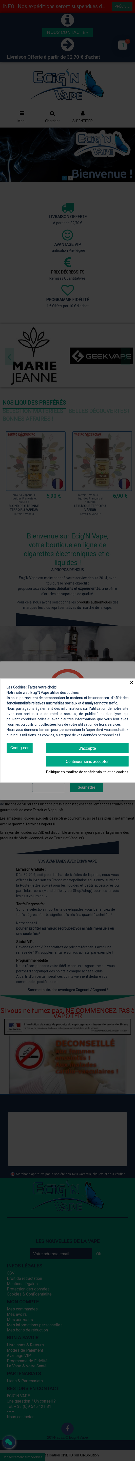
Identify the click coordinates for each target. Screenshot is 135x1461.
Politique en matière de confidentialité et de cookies (87, 772)
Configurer (19, 747)
